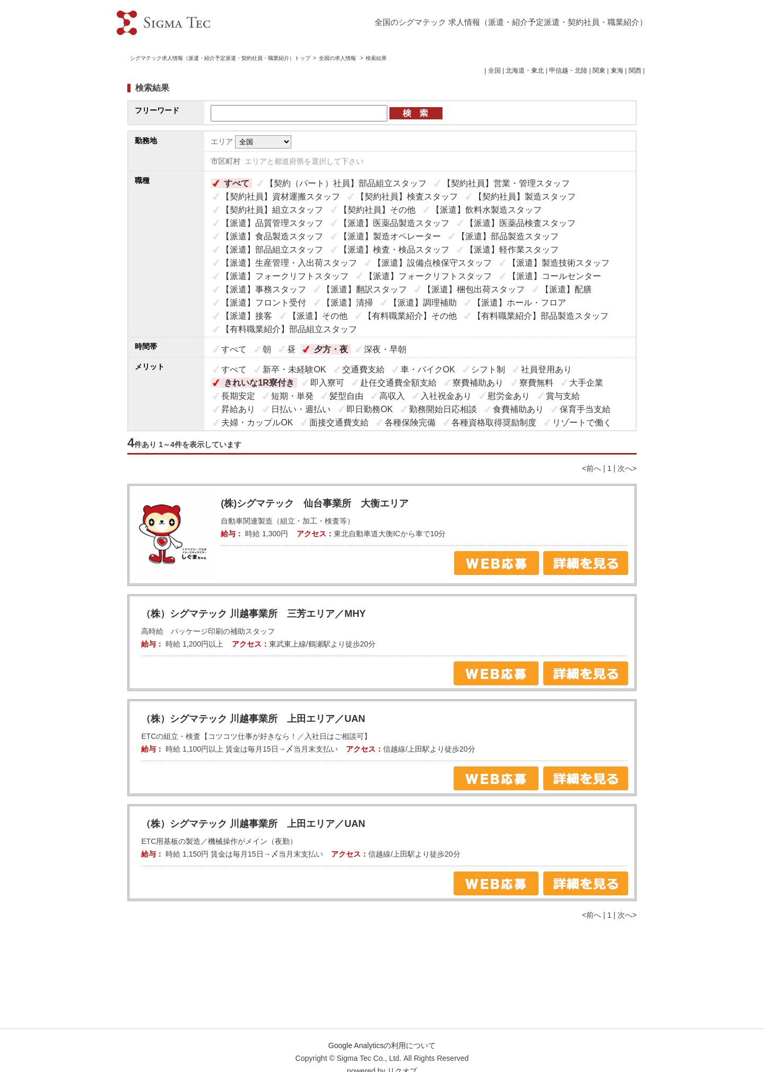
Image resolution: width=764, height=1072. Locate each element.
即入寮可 (327, 382)
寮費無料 (536, 382)
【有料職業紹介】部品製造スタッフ (541, 315)
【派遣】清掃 (347, 302)
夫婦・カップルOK (257, 422)
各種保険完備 (410, 422)
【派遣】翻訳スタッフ (364, 289)
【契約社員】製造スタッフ (525, 196)
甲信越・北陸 (568, 70)
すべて (236, 183)
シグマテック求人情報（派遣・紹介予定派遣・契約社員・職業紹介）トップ (220, 58)
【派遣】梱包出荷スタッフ (474, 289)
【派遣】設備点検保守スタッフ (432, 262)
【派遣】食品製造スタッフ (272, 236)
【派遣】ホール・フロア (519, 302)
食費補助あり (518, 409)
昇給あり (238, 409)
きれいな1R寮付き (259, 382)
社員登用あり (546, 369)
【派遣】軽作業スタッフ (512, 249)
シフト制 (488, 369)
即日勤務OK (369, 409)
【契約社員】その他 (377, 209)
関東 (599, 70)
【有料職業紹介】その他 (410, 315)
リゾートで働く (582, 422)
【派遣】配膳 (566, 289)
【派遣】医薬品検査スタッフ (520, 223)
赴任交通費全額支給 (398, 382)
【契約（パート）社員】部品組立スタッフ (346, 183)
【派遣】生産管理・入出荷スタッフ (289, 262)
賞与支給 (563, 395)
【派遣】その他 (318, 315)
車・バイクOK (428, 369)
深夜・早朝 (385, 349)
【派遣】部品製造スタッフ (508, 236)
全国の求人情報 (338, 58)
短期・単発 (292, 395)
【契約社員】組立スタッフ (272, 209)
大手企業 (586, 382)
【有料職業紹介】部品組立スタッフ (289, 329)
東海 (617, 70)
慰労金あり (509, 395)
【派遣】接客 (246, 315)
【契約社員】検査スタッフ (407, 196)
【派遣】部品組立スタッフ (272, 249)
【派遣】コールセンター (554, 276)
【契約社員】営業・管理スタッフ (506, 183)
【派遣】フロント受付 (263, 302)
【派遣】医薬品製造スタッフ (394, 223)
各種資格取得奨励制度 (494, 422)
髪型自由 (346, 395)
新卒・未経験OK (294, 369)
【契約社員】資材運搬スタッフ (280, 196)
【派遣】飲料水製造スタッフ (486, 209)
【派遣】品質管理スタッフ (272, 223)
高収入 (392, 395)
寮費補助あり (478, 382)
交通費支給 (363, 369)
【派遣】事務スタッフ (263, 289)
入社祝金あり (446, 395)
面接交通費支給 (339, 422)
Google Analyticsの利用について (382, 1045)
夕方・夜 (331, 349)
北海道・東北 (525, 70)
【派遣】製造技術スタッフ (559, 262)
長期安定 (238, 395)
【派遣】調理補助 (423, 302)
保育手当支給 (585, 409)
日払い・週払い (301, 409)
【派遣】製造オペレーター (390, 236)
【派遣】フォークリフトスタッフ (285, 276)
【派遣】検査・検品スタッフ (394, 249)
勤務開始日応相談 (443, 409)
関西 (635, 70)
